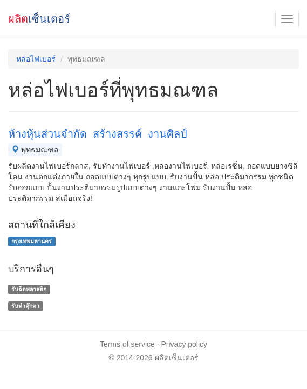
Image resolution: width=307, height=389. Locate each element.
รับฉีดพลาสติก (28, 289)
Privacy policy (184, 344)
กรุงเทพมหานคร (31, 241)
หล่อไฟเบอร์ (36, 59)
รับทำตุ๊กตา (25, 306)
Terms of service (127, 344)
